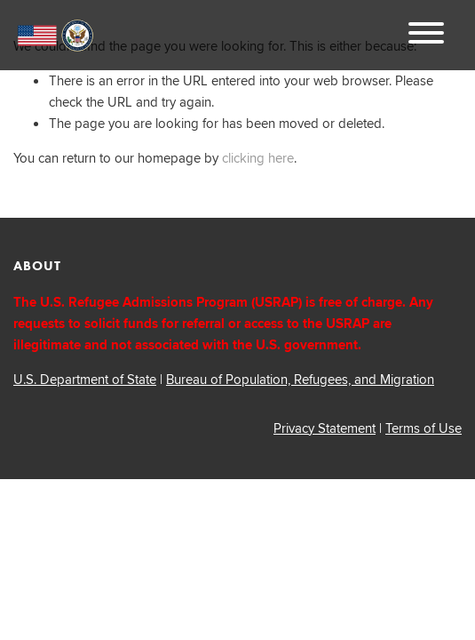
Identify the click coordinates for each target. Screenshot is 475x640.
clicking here (258, 157)
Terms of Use (423, 428)
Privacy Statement (324, 428)
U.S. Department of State (84, 379)
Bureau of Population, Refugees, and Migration (300, 379)
